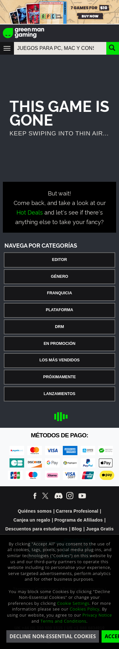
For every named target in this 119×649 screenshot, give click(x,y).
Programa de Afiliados (78, 520)
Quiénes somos (35, 511)
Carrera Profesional (77, 511)
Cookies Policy (85, 609)
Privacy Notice (97, 615)
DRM (59, 326)
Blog (77, 528)
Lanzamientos (60, 394)
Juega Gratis (100, 528)
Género (59, 276)
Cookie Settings (73, 603)
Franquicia (59, 293)
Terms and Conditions (63, 621)
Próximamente (59, 377)
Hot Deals (30, 212)
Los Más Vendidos (59, 360)
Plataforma (59, 310)
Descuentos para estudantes (36, 528)
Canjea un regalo (31, 520)
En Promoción (59, 343)
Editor (59, 259)
